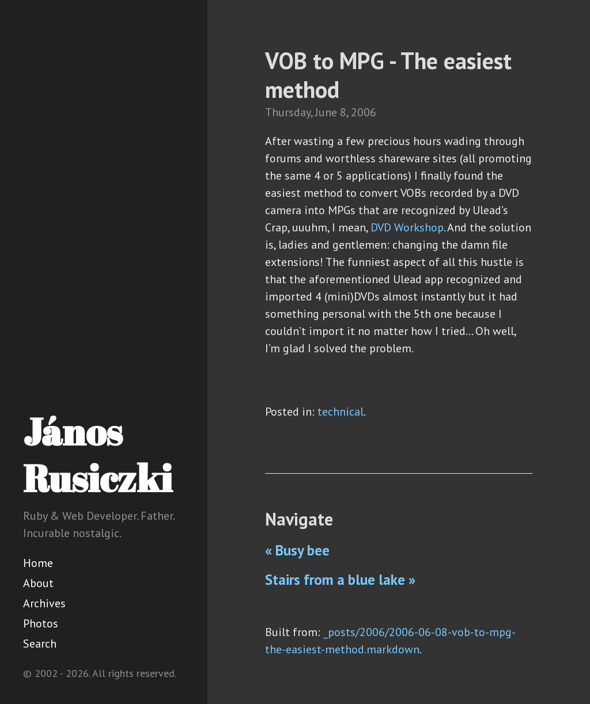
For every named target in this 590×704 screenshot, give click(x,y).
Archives (44, 603)
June (326, 112)
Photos (40, 623)
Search (39, 643)
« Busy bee (297, 550)
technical (340, 411)
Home (38, 562)
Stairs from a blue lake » (340, 579)
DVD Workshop (407, 227)
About (38, 583)
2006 (363, 112)
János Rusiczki (97, 454)
